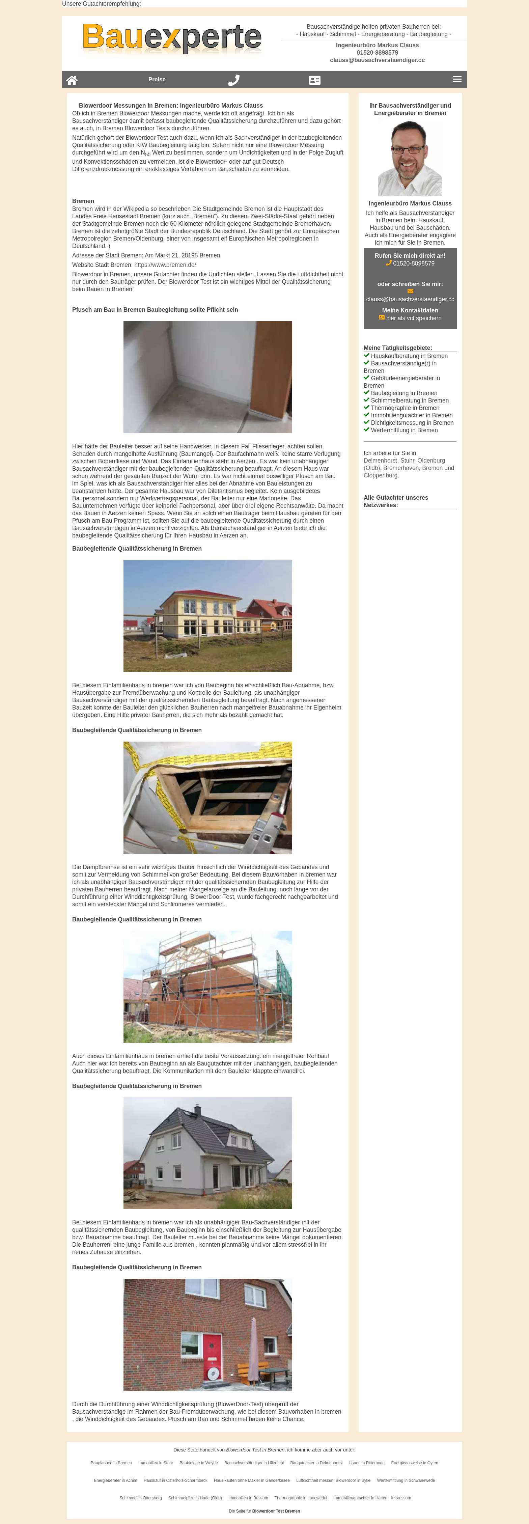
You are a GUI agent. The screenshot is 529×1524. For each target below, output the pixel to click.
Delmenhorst (380, 460)
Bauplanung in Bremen (111, 1463)
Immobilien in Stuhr (156, 1463)
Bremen (432, 468)
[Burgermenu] (457, 79)
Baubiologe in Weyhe (199, 1463)
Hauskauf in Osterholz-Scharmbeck (175, 1480)
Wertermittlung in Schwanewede (406, 1480)
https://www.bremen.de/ (165, 264)
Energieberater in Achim (115, 1480)
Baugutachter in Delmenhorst (316, 1463)
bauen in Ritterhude (367, 1463)
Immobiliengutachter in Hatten (360, 1498)
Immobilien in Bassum (248, 1498)
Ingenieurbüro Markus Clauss (374, 45)
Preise (157, 79)
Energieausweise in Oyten (414, 1463)
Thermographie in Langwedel (301, 1498)
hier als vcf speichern (410, 318)
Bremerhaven (401, 468)
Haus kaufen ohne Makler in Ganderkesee (252, 1480)
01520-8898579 (374, 52)
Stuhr (407, 460)
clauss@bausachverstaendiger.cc (374, 60)
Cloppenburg (380, 475)
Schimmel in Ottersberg (140, 1498)
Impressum (401, 1498)
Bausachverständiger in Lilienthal (254, 1463)
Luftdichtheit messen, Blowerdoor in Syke (333, 1480)
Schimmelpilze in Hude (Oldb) (195, 1498)
